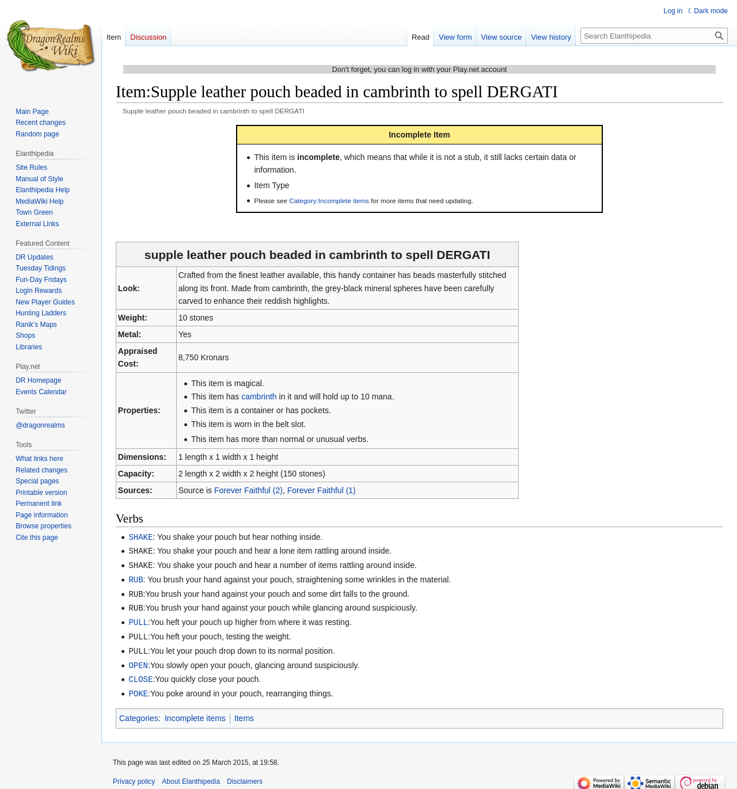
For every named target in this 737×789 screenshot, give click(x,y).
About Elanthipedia (191, 775)
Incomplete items (195, 711)
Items (244, 711)
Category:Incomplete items (329, 200)
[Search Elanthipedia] (654, 36)
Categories (138, 711)
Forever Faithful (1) (321, 490)
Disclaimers (245, 775)
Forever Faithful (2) (248, 490)
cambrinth (258, 396)
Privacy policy (134, 775)
